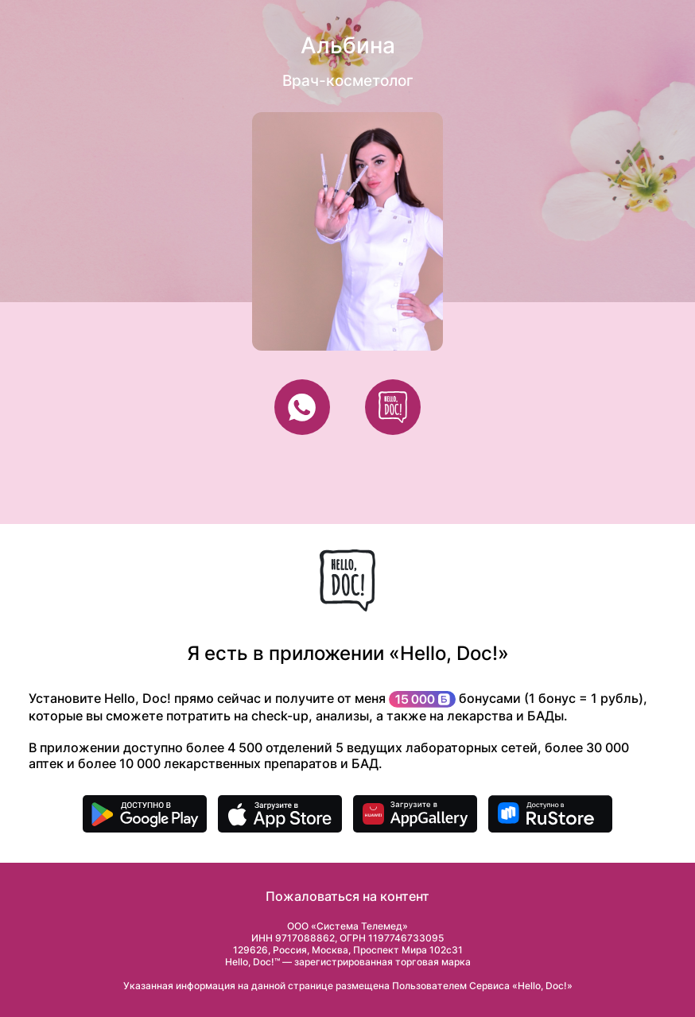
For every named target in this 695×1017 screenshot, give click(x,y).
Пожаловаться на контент (347, 896)
